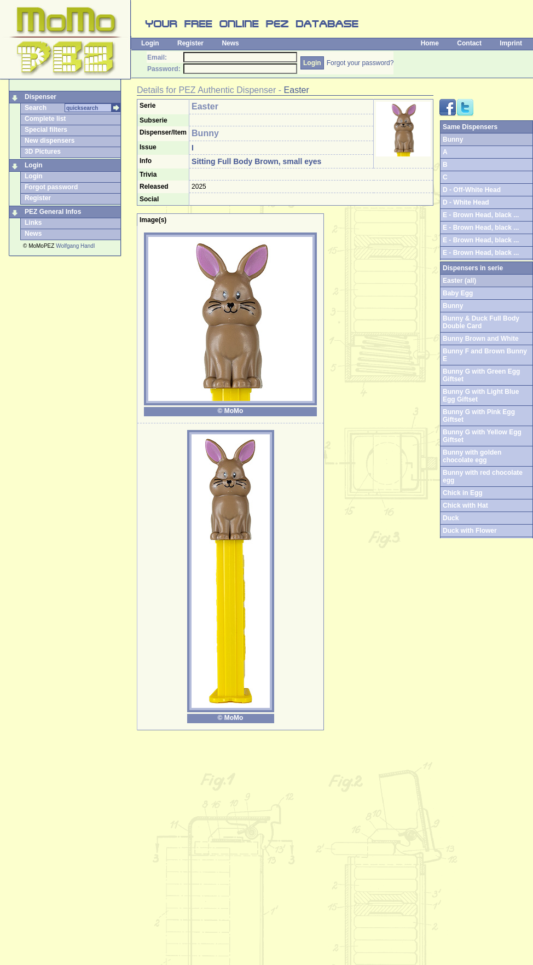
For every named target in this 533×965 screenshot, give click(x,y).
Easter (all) (459, 280)
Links (33, 222)
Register (190, 43)
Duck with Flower (470, 530)
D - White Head (466, 202)
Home (430, 43)
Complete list (45, 119)
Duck (451, 518)
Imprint (511, 43)
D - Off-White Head (472, 190)
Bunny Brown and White (481, 338)
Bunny (453, 306)
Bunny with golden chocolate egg (472, 456)
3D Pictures (43, 151)
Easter (296, 90)
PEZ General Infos (53, 212)
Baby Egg (458, 293)
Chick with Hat (465, 505)
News (230, 43)
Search (36, 108)
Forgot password (51, 187)
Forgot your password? (360, 63)
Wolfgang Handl (75, 246)
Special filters (46, 129)
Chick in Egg (463, 493)
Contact (469, 43)
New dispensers (49, 140)
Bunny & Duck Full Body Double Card (481, 322)
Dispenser (40, 97)
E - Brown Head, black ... (481, 215)
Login (150, 43)
